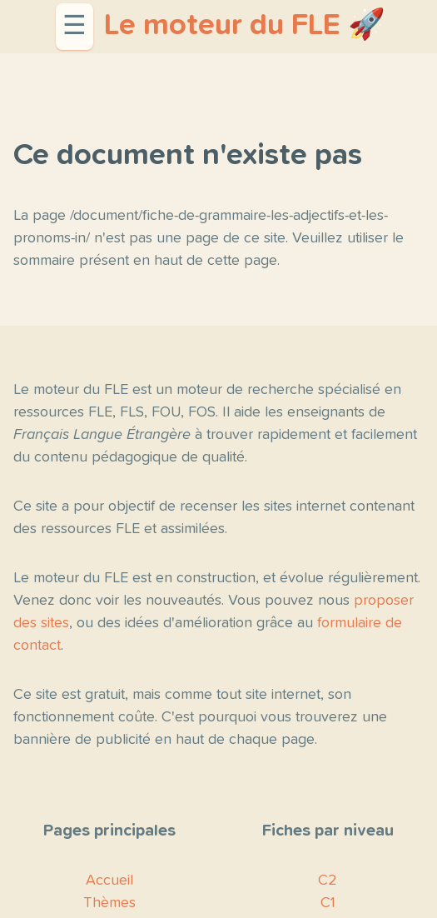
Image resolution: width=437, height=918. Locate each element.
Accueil (109, 880)
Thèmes (109, 903)
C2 (327, 880)
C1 (327, 903)
